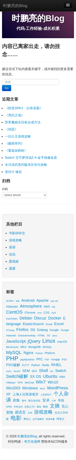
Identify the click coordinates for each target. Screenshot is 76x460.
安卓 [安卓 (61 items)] (46, 400)
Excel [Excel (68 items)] (58, 324)
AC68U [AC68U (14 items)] (10, 300)
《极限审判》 (14, 143)
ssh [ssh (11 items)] (51, 371)
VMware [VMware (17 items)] (10, 382)
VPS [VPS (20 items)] (20, 382)
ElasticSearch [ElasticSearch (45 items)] (33, 324)
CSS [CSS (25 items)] (46, 312)
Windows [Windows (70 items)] (30, 388)
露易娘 (14, 261)
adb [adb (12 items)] (17, 301)
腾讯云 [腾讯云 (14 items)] (27, 419)
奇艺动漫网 (32, 441)
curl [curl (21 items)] (53, 312)
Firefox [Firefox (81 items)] (22, 329)
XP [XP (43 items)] (8, 394)
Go (7, 88)
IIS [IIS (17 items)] (48, 335)
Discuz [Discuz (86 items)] (40, 318)
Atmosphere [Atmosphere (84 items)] (31, 306)
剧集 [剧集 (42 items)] (16, 400)
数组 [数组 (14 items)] (45, 406)
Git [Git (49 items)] (32, 330)
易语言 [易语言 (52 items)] (20, 412)
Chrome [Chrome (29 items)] (30, 312)
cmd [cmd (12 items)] (39, 313)
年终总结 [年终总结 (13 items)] (18, 406)
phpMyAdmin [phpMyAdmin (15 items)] (27, 359)
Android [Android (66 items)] (27, 300)
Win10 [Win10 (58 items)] (53, 382)
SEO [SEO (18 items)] (34, 371)
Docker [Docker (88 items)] (54, 318)
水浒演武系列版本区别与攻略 (26, 164)
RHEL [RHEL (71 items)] (56, 365)
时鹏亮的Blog (15, 5)
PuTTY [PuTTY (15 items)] (25, 365)
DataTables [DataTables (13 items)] (12, 318)
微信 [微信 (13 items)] (39, 406)
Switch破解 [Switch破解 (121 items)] (17, 376)
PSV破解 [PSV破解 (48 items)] (13, 365)
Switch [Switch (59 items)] (60, 371)
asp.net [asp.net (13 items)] (54, 301)
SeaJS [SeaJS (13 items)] (17, 371)
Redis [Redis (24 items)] (45, 365)
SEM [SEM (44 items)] (26, 371)
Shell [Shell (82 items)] (43, 370)
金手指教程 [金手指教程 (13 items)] (38, 419)
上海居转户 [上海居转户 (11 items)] (45, 394)
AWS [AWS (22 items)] (47, 306)
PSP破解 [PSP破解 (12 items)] (55, 359)
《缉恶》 (11, 129)
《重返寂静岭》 (16, 150)
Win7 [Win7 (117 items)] (41, 382)
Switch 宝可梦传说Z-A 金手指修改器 (31, 157)
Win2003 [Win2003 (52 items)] (13, 388)
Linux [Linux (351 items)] (48, 341)
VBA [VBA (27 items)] (62, 376)
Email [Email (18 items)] (49, 324)
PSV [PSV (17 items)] (64, 359)
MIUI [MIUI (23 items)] (23, 347)
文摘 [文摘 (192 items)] (55, 406)
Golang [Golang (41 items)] (42, 330)
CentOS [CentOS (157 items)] (14, 312)
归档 (5, 189)
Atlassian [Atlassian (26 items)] (12, 306)
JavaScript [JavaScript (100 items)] (16, 341)
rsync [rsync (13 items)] (9, 371)
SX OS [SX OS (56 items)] (35, 377)
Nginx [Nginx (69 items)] (28, 353)
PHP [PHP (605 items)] (12, 358)
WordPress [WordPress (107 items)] (57, 387)
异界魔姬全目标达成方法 (23, 122)
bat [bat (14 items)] (53, 306)
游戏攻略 (15, 240)
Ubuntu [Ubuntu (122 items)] (50, 376)
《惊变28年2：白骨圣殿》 (24, 108)
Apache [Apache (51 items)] (42, 300)
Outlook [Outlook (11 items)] (39, 353)
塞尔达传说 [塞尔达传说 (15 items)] (34, 400)
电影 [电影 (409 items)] (16, 418)
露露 (12, 268)
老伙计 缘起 (13, 171)
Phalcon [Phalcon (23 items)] (50, 353)
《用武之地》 (14, 115)
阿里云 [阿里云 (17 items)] (60, 419)
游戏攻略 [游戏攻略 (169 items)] (43, 412)
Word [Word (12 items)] (42, 388)
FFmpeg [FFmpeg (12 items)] (10, 330)
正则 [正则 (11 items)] (30, 413)
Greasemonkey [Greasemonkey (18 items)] (27, 335)
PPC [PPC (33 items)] (39, 359)
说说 (12, 254)
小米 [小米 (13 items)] (53, 400)
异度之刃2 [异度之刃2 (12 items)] (30, 406)
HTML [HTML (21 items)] (41, 335)
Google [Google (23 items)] (54, 330)
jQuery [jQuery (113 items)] (34, 341)
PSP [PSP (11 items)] (47, 359)
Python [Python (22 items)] (35, 365)
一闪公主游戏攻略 (18, 136)
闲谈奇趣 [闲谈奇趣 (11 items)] (50, 419)
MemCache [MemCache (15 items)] (12, 347)
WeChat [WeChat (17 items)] (29, 382)
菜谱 (12, 247)
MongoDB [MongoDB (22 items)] (34, 347)
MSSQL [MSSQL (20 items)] (47, 347)
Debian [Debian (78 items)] (26, 318)
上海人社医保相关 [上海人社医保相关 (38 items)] (26, 394)
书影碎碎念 (17, 233)
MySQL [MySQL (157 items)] (14, 352)
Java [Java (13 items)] (54, 335)
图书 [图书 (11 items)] (24, 400)
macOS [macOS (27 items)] (62, 341)
